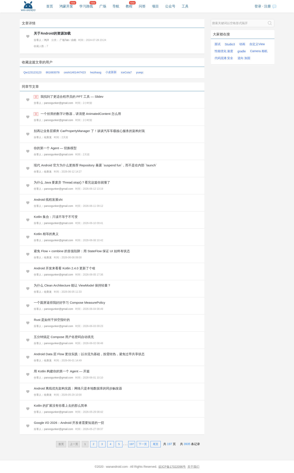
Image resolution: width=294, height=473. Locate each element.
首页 (49, 6)
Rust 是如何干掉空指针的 (52, 319)
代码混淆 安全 (224, 58)
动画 (242, 44)
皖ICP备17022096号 (172, 466)
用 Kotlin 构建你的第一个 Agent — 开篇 (62, 371)
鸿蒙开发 (66, 6)
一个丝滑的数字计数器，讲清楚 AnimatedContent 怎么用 (81, 113)
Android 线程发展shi (48, 199)
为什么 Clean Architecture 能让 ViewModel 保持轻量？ (72, 285)
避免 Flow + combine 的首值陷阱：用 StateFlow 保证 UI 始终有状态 (82, 251)
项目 (155, 6)
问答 (142, 6)
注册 (267, 6)
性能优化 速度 (224, 51)
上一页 (74, 444)
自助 (73, 40)
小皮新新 (111, 72)
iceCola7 (126, 72)
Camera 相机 (258, 51)
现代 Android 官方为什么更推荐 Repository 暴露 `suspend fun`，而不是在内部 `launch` (95, 165)
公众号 (170, 6)
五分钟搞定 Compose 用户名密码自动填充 (64, 337)
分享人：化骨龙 (43, 137)
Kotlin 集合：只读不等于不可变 (56, 216)
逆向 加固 (244, 58)
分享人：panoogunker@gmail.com (53, 103)
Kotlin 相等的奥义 (46, 234)
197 (131, 444)
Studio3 (230, 44)
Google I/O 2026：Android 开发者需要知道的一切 (69, 422)
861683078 (53, 72)
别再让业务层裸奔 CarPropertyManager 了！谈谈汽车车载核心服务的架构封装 (89, 131)
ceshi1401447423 (75, 72)
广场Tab (64, 40)
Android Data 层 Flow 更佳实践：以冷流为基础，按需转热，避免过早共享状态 (89, 354)
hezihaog (95, 72)
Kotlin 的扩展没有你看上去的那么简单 (60, 405)
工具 (185, 6)
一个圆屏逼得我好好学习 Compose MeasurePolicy (69, 302)
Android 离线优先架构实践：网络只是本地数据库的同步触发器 (78, 388)
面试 (218, 44)
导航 (116, 6)
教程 (129, 6)
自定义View (257, 44)
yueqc (139, 72)
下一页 (143, 444)
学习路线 (86, 6)
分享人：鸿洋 (41, 40)
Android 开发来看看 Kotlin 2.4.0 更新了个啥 (64, 268)
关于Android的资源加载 (52, 33)
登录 (258, 6)
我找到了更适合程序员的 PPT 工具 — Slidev (72, 96)
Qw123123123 (33, 72)
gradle (242, 51)
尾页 (155, 444)
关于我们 (193, 466)
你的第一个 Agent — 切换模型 (55, 148)
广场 (102, 6)
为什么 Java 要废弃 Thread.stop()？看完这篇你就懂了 (72, 182)
